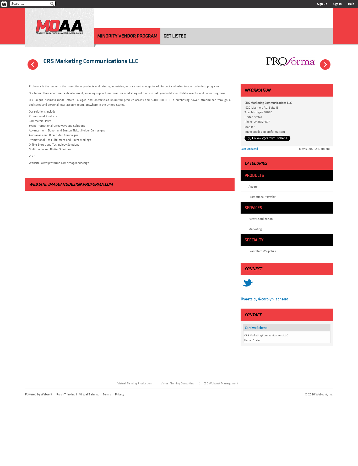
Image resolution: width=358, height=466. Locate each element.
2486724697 (262, 122)
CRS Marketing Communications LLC (90, 61)
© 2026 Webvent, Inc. (319, 394)
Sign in (337, 4)
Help (351, 4)
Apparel (253, 186)
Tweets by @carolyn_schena (264, 299)
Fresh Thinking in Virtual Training (77, 394)
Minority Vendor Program (127, 36)
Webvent (46, 394)
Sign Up (322, 4)
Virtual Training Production (134, 383)
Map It (251, 126)
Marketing (255, 229)
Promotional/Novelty (261, 197)
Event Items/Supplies (262, 251)
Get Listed (175, 36)
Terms (107, 394)
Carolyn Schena (256, 327)
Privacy (119, 394)
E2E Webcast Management (220, 383)
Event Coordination (260, 219)
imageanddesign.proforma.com (80, 184)
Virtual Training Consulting (177, 383)
